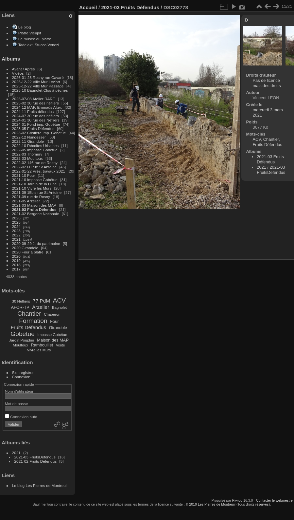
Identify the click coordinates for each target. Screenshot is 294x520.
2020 (16, 256)
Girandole (58, 327)
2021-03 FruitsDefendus (35, 457)
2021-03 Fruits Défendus (34, 209)
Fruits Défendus (28, 327)
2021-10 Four (23, 175)
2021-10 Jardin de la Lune (34, 184)
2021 (16, 239)
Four (54, 321)
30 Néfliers (21, 301)
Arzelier (40, 307)
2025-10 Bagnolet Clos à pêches (40, 90)
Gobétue (22, 333)
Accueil (88, 7)
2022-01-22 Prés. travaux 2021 (38, 171)
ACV (59, 300)
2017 (16, 269)
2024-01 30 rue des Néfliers (36, 120)
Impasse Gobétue (52, 335)
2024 (16, 226)
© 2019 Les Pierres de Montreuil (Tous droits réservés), (228, 504)
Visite (60, 345)
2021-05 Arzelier (26, 201)
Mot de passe (16, 403)
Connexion (21, 377)
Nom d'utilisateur (19, 391)
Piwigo (237, 500)
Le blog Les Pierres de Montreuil (39, 485)
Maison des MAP (53, 340)
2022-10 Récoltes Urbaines (35, 145)
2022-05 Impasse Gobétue (35, 150)
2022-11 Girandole (28, 141)
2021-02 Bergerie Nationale (35, 214)
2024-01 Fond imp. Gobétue (36, 124)
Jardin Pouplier (21, 340)
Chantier (29, 313)
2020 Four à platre (27, 252)
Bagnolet (59, 307)
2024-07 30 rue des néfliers (35, 116)
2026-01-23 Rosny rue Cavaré (38, 77)
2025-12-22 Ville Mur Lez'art (36, 82)
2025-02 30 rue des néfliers (35, 103)
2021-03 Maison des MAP (34, 205)
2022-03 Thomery (27, 154)
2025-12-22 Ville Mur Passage (38, 86)
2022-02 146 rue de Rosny (35, 162)
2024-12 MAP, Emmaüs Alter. (37, 107)
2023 (16, 231)
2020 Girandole (25, 248)
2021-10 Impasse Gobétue (35, 179)
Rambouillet (42, 345)
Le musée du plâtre (34, 39)
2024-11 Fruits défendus (33, 111)
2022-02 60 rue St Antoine (34, 167)
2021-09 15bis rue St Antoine (37, 192)
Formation (33, 320)
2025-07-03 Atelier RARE (33, 99)
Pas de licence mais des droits (267, 83)
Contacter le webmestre (274, 500)
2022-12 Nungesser (29, 137)
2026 (16, 218)
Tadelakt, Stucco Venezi (38, 45)
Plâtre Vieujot (29, 33)
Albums (11, 59)
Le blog (24, 27)
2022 (16, 235)
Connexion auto (21, 417)
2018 (16, 265)
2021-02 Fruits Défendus (35, 461)
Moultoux (20, 345)
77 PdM (41, 301)
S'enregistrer (23, 372)
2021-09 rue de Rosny (31, 197)
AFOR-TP (20, 307)
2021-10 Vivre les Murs (32, 188)
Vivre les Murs (39, 350)
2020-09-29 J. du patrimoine (36, 243)
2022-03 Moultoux (27, 158)
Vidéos (18, 73)
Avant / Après (23, 69)
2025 (16, 222)
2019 (16, 260)
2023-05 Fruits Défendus (33, 128)
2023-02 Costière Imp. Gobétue (39, 133)
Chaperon (52, 314)
